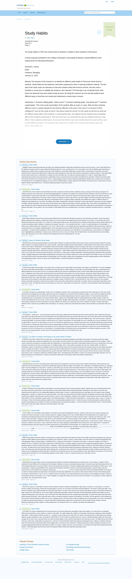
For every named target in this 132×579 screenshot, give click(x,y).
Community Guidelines (36, 562)
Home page (19, 19)
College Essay (24, 550)
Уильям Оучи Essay (26, 547)
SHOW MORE (64, 142)
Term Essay (70, 550)
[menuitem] (106, 1)
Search (25, 12)
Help (83, 562)
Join (106, 1)
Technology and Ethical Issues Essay (78, 547)
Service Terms (68, 562)
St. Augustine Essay (72, 544)
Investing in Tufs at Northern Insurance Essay (34, 544)
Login (112, 1)
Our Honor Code (49, 562)
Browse (32, 12)
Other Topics (27, 19)
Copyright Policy (25, 562)
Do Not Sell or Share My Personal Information (99, 563)
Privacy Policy (58, 562)
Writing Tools (41, 12)
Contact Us (76, 562)
